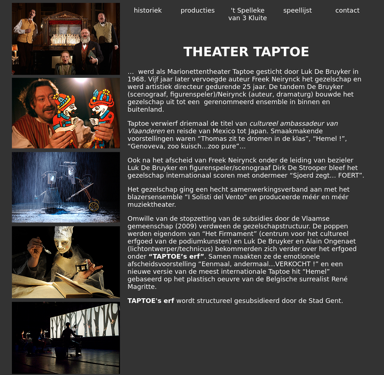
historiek (148, 10)
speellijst (297, 10)
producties (198, 10)
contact (347, 10)
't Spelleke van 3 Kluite (247, 14)
